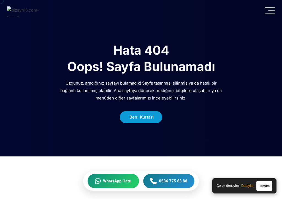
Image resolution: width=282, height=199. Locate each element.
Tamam (264, 186)
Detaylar (247, 186)
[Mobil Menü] (270, 11)
